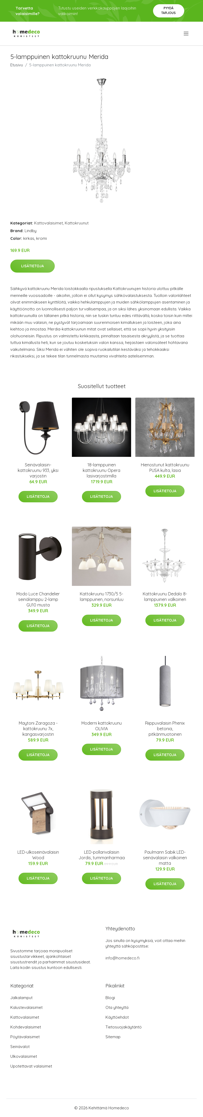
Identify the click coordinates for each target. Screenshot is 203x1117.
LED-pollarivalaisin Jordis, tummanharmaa (102, 854)
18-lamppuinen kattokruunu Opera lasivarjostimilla (101, 470)
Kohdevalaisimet (25, 1026)
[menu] (186, 34)
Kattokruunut (77, 223)
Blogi (110, 997)
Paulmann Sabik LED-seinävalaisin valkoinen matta (165, 857)
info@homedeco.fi (122, 957)
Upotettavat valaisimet (31, 1066)
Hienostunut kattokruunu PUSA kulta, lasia (165, 467)
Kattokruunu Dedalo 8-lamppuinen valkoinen (165, 596)
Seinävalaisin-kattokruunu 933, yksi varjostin (38, 470)
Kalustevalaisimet (26, 1007)
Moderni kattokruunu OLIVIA (101, 725)
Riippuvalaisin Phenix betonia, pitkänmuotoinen (165, 728)
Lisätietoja (32, 266)
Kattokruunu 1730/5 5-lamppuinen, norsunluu (101, 596)
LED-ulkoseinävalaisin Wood (38, 854)
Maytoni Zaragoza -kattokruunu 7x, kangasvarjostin (38, 728)
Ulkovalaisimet (23, 1056)
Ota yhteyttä (116, 1007)
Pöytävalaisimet (25, 1036)
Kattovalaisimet (48, 223)
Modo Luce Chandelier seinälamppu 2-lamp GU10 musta (38, 599)
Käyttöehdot (117, 1017)
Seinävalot (20, 1046)
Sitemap (113, 1036)
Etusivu (16, 64)
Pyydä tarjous (168, 10)
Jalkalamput (21, 997)
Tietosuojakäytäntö (123, 1026)
